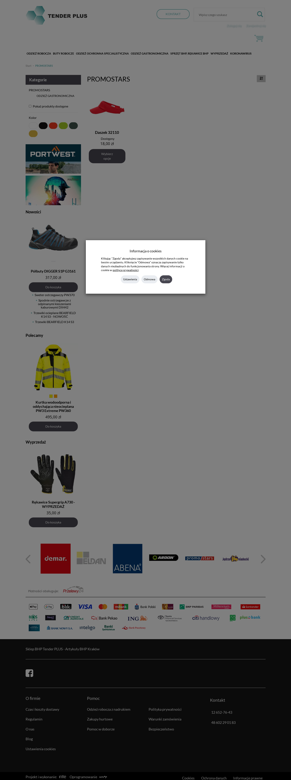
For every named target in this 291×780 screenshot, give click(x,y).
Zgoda (166, 279)
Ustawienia (130, 279)
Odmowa (149, 279)
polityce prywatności (126, 270)
